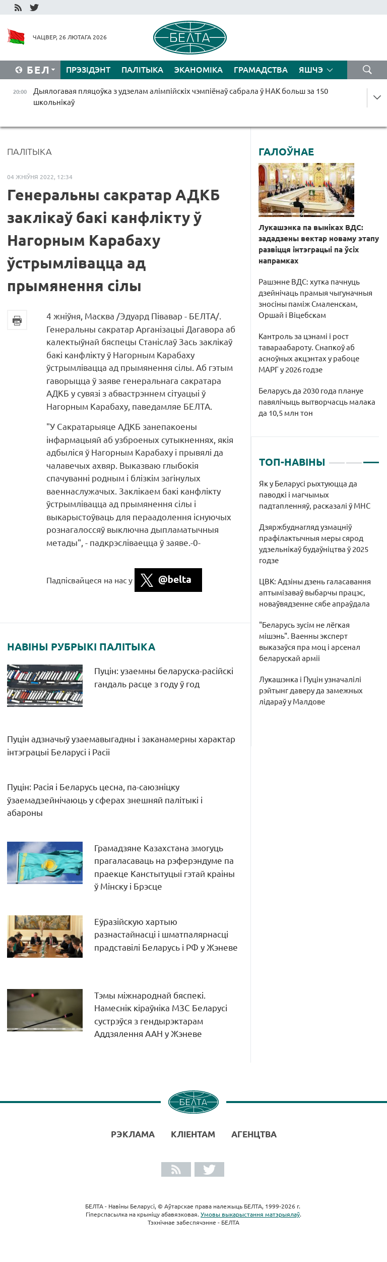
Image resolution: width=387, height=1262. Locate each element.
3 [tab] (371, 458)
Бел (38, 70)
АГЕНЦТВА (254, 1134)
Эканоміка (198, 69)
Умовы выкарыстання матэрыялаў (250, 1214)
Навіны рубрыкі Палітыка (81, 647)
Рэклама (133, 1134)
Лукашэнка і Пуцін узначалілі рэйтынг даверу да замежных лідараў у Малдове (311, 690)
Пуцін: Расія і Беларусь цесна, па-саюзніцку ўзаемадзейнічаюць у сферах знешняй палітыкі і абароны (105, 799)
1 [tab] (337, 458)
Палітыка (142, 69)
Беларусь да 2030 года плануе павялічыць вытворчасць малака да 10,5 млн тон (317, 402)
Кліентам (193, 1134)
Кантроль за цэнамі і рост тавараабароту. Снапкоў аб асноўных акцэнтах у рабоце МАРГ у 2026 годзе (309, 353)
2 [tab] (354, 458)
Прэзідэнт (88, 69)
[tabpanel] (319, 598)
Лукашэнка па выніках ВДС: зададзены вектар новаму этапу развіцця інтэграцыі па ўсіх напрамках (319, 244)
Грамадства (261, 69)
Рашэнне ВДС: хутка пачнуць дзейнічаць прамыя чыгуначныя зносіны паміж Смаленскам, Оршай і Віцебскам (315, 298)
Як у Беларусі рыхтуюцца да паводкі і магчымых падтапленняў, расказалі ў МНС (314, 494)
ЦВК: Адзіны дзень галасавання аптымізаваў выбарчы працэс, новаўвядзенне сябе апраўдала (315, 592)
